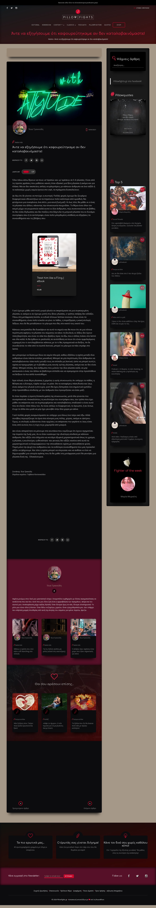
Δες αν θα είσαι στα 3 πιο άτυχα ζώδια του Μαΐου (126, 274)
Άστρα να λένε (20, 719)
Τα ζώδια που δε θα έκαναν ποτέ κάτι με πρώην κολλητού (82, 725)
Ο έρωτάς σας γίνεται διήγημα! (78, 842)
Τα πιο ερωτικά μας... (30, 842)
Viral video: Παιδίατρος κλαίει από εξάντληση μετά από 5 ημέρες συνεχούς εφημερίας (127, 439)
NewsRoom (46, 25)
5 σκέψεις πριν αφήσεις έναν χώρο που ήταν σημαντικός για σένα (83, 651)
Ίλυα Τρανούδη (36, 129)
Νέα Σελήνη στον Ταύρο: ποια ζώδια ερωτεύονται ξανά (23, 725)
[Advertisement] (54, 772)
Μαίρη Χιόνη (123, 358)
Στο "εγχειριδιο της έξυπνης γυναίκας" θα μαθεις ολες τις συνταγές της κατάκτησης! (125, 851)
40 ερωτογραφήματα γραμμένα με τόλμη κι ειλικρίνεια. (30, 848)
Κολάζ (46, 719)
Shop (119, 25)
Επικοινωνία (54, 891)
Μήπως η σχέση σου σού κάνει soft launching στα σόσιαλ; (24, 651)
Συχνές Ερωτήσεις (41, 891)
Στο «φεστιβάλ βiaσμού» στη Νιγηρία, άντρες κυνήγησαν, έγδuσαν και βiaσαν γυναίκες (127, 225)
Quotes (107, 25)
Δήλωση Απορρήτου (114, 891)
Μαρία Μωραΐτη (124, 212)
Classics (71, 25)
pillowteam (123, 262)
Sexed (115, 365)
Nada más (19, 142)
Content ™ (59, 25)
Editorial (35, 25)
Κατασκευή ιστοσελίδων (77, 899)
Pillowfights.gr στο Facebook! (127, 81)
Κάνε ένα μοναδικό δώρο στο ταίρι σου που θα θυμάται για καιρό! (77, 848)
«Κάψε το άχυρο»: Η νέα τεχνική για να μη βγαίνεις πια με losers (53, 725)
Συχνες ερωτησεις (142, 8)
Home (50, 39)
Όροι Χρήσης (100, 891)
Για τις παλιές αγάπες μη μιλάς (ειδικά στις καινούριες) (54, 650)
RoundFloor (100, 899)
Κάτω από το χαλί (119, 317)
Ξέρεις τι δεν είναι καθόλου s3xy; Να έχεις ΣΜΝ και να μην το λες (128, 322)
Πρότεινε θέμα (66, 891)
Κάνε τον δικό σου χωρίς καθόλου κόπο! (125, 844)
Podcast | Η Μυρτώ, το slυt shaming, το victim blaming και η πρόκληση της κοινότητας (127, 371)
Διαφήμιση (77, 891)
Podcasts (82, 25)
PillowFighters (95, 25)
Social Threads (118, 219)
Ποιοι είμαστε (88, 891)
